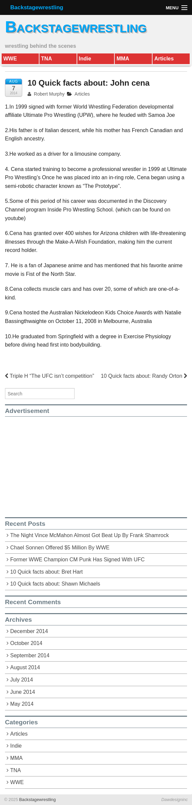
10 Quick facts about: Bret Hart (46, 572)
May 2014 (21, 704)
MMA (122, 58)
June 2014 (22, 692)
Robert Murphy (46, 94)
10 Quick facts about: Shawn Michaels (55, 584)
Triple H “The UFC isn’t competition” (49, 376)
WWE (10, 58)
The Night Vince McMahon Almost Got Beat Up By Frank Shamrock (89, 535)
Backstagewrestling (36, 7)
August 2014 (25, 667)
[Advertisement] (60, 463)
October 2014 (26, 643)
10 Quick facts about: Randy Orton (144, 376)
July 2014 (21, 680)
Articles (164, 58)
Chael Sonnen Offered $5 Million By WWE (59, 547)
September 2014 (29, 655)
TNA (46, 58)
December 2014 (29, 631)
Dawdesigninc (174, 799)
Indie (85, 58)
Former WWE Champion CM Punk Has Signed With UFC (77, 559)
